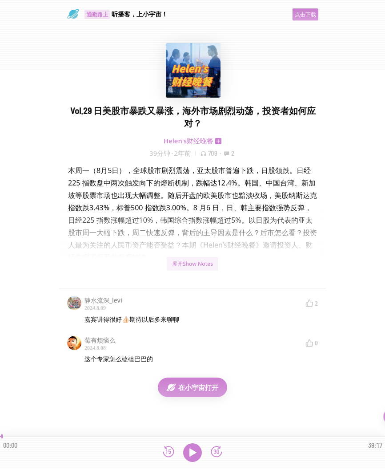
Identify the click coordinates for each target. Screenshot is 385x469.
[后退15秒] (168, 452)
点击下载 (305, 14)
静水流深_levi (103, 300)
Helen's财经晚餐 (188, 140)
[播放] (192, 452)
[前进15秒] (216, 452)
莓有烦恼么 (100, 340)
